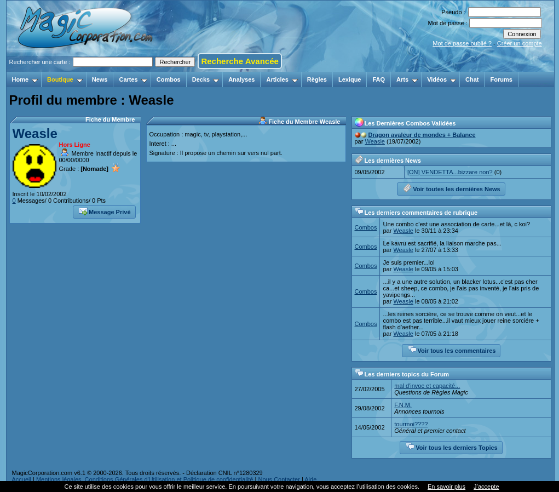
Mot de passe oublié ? (462, 43)
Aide (310, 479)
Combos (169, 79)
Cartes (133, 79)
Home (25, 79)
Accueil (21, 479)
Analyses (241, 79)
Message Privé (104, 211)
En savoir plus (446, 486)
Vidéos (441, 79)
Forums (501, 79)
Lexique (349, 79)
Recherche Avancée (239, 61)
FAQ (378, 79)
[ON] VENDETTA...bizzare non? (450, 172)
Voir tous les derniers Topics (451, 446)
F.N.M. (403, 405)
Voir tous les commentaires (452, 349)
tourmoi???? (411, 424)
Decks (205, 79)
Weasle (35, 133)
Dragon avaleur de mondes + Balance (422, 134)
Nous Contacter (278, 479)
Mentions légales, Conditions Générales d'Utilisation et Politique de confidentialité (144, 479)
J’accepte (486, 486)
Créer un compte (519, 43)
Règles (317, 79)
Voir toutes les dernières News (451, 188)
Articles (281, 79)
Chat (472, 79)
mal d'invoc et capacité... (427, 385)
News (100, 79)
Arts (407, 79)
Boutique (65, 79)
